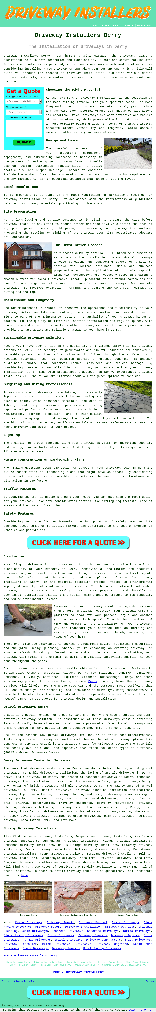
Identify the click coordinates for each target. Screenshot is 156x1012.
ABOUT (116, 25)
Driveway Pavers (48, 926)
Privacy (150, 981)
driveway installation (99, 97)
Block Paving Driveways (23, 935)
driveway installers (47, 768)
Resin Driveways (28, 922)
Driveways (83, 944)
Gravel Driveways (68, 939)
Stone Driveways (61, 935)
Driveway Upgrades (120, 926)
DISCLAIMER (144, 25)
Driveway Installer (20, 944)
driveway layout (72, 161)
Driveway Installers (25, 981)
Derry (92, 681)
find (16, 836)
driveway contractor (30, 427)
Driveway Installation (83, 926)
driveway (127, 55)
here (24, 875)
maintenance (27, 308)
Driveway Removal (93, 922)
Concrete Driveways (67, 931)
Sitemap (6, 981)
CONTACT (128, 25)
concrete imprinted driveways (92, 798)
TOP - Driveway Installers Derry (30, 955)
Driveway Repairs (92, 935)
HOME (95, 25)
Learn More (137, 1009)
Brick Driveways (137, 939)
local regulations (86, 195)
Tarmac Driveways (137, 931)
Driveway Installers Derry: (28, 55)
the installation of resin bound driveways (59, 781)
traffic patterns (45, 497)
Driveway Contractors (103, 939)
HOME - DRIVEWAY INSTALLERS (78, 972)
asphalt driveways (52, 279)
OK (151, 1009)
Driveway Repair (60, 922)
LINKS (105, 25)
